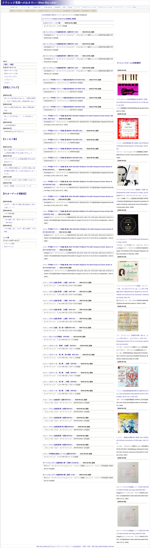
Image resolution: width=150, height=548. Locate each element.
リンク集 (6, 237)
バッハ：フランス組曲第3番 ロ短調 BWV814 (57, 418)
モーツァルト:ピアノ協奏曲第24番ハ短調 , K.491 (59, 475)
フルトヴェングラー (10, 76)
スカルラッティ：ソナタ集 (51, 23)
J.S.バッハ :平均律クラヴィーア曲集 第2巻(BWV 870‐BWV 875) (64, 89)
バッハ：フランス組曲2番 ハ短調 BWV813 (57, 399)
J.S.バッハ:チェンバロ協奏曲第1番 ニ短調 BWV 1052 (60, 32)
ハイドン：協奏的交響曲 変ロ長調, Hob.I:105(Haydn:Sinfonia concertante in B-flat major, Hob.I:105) (132, 440)
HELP (5, 61)
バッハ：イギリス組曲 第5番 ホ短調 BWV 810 (59, 309)
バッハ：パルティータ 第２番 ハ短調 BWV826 (59, 363)
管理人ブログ (11, 87)
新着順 (74, 19)
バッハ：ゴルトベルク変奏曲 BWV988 (56, 336)
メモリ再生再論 (9, 213)
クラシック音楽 (9, 243)
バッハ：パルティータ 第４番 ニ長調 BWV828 (59, 381)
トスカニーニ (8, 79)
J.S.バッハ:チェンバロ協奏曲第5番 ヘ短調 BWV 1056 (60, 68)
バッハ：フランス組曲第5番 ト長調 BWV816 (57, 436)
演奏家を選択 (50, 15)
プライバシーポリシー (64, 546)
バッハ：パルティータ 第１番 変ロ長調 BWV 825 (60, 354)
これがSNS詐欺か (10, 125)
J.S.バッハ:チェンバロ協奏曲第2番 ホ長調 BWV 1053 (60, 44)
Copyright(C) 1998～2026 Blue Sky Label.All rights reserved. (93, 546)
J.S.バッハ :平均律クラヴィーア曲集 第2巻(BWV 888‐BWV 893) (64, 107)
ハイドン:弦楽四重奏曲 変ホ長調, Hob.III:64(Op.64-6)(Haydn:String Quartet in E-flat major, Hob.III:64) (132, 146)
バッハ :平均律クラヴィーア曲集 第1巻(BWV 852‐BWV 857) (62, 139)
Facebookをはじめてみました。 (14, 131)
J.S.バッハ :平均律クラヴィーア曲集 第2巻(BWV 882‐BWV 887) (64, 98)
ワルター (7, 82)
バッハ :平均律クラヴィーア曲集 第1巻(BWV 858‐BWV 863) (62, 148)
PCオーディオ (8, 246)
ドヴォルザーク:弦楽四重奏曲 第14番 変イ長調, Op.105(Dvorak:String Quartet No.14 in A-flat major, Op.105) (132, 102)
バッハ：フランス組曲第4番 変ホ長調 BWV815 (58, 427)
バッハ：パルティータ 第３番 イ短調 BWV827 (59, 372)
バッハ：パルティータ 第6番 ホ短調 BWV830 (59, 345)
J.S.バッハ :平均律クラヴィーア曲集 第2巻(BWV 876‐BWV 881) (64, 80)
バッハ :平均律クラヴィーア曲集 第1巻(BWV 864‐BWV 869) (62, 158)
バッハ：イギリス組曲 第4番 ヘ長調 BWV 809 (59, 300)
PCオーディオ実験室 (14, 193)
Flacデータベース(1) (11, 70)
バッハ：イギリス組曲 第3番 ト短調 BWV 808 (59, 291)
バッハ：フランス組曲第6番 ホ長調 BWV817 (57, 445)
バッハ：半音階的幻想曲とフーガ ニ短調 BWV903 (59, 454)
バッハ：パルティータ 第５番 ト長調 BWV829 (59, 390)
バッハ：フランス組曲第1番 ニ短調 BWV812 (57, 409)
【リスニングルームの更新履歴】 (129, 63)
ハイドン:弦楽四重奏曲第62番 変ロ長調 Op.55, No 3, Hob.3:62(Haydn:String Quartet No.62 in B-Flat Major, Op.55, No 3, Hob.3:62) (132, 393)
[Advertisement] (20, 36)
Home (44, 15)
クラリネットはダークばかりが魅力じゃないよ (19, 180)
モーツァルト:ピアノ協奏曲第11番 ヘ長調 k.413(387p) (61, 463)
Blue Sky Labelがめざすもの (46, 546)
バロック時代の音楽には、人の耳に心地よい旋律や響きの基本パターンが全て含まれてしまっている (19, 171)
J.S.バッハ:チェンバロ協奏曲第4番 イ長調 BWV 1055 (60, 56)
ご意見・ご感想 (8, 64)
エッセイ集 (10, 139)
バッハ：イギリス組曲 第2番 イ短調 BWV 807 (59, 282)
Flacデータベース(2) (11, 73)
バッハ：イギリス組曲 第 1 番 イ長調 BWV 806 (59, 327)
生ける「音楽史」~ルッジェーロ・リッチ (17, 186)
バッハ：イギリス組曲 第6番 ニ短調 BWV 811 (59, 318)
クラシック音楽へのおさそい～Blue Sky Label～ (30, 2)
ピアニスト (59, 15)
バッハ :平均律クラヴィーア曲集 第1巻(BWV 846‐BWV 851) (62, 130)
